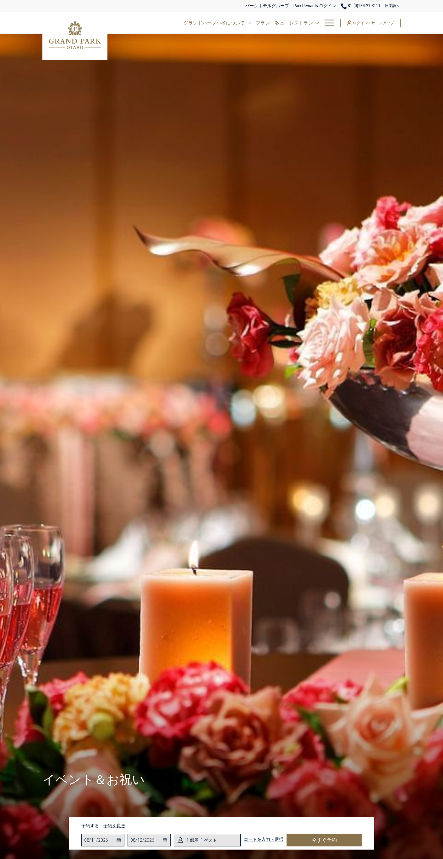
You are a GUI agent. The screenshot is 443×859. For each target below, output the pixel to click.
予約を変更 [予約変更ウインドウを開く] (114, 825)
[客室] (229, 23)
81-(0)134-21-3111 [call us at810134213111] (360, 5)
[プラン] (212, 23)
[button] (103, 840)
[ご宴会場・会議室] (292, 23)
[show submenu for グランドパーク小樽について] (200, 23)
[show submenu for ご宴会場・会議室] (317, 23)
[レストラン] (251, 23)
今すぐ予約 (324, 840)
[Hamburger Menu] (327, 23)
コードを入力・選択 (263, 839)
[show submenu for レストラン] (268, 23)
